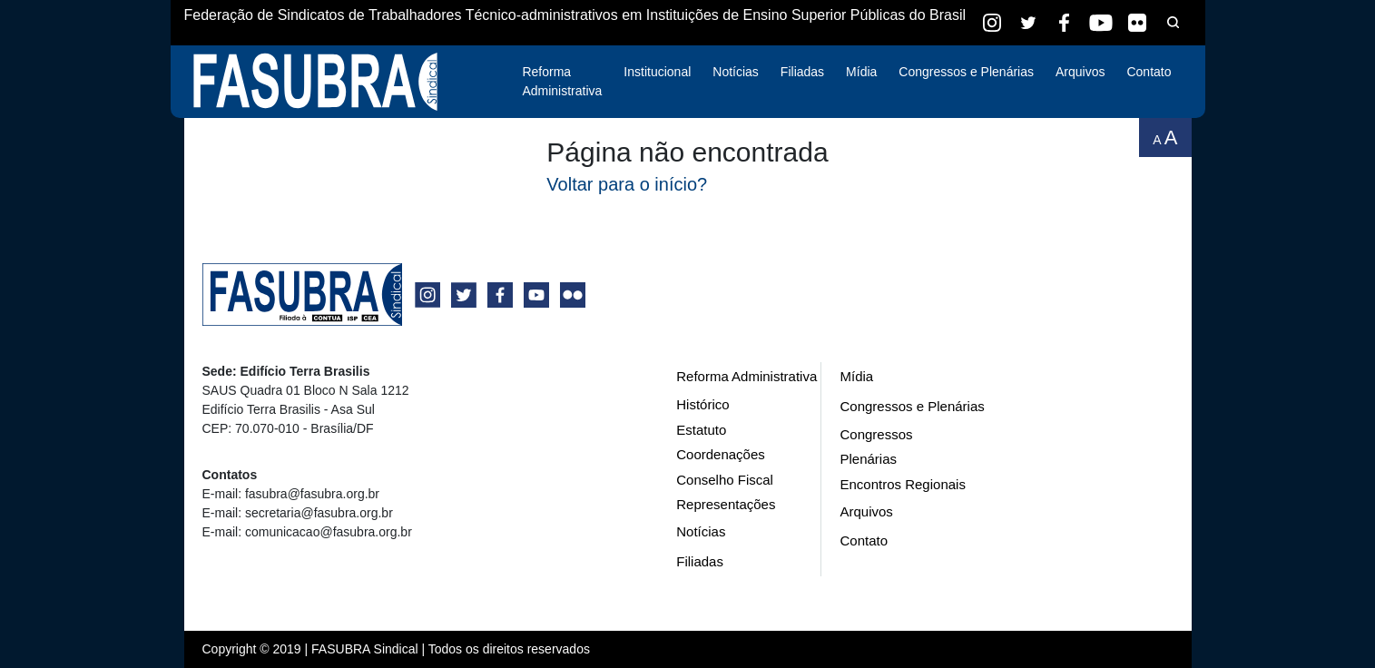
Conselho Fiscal (724, 479)
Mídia (861, 71)
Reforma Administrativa (562, 81)
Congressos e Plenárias (966, 71)
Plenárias (868, 459)
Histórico (702, 404)
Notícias (735, 71)
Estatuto (701, 429)
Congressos (876, 434)
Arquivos (1080, 71)
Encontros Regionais (902, 484)
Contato (1148, 71)
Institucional (657, 71)
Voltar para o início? (626, 184)
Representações (725, 504)
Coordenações (720, 454)
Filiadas (802, 71)
